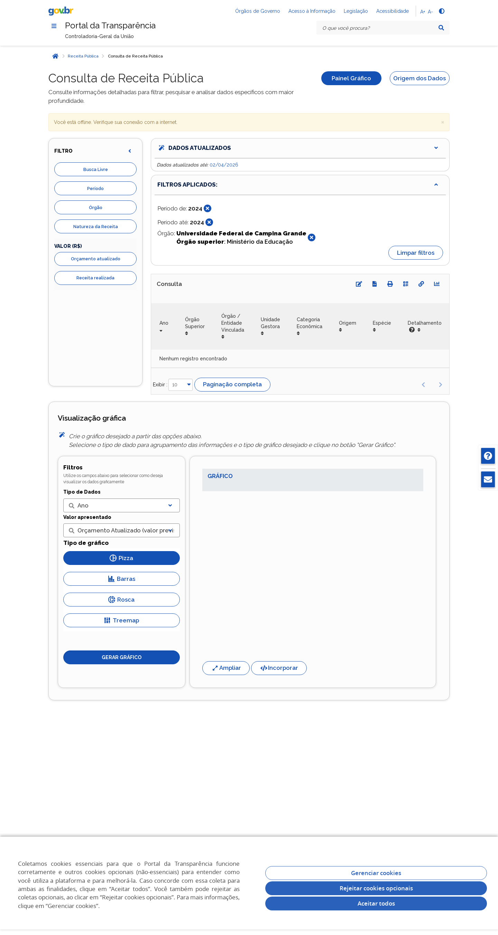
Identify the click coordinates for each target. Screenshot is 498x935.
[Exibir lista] (170, 505)
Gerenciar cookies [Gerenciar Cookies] (376, 873)
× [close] (442, 121)
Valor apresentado (87, 517)
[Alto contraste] (441, 11)
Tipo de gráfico (86, 542)
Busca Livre (95, 169)
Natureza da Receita (95, 226)
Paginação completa (232, 384)
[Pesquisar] (441, 27)
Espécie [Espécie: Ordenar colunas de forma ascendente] (382, 323)
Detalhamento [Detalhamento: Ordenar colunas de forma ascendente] (425, 326)
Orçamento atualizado (95, 258)
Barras (121, 578)
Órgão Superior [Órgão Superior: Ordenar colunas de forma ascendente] (195, 323)
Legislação (356, 11)
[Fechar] (207, 208)
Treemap (121, 620)
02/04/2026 (224, 165)
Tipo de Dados (82, 492)
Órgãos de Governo (257, 11)
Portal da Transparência (110, 25)
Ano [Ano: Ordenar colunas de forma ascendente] (163, 323)
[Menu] (53, 26)
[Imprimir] (390, 284)
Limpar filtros (415, 252)
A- (430, 12)
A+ (422, 12)
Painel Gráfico (351, 78)
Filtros (73, 467)
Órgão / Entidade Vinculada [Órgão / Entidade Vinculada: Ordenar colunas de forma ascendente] (232, 323)
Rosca (121, 599)
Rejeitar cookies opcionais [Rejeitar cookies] (376, 888)
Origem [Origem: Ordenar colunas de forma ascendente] (347, 323)
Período (95, 188)
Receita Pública (83, 56)
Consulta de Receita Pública (135, 56)
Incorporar (279, 667)
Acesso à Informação (311, 11)
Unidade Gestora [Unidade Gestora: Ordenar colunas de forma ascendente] (270, 323)
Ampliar (226, 667)
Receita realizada (95, 277)
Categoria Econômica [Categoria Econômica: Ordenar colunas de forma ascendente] (309, 323)
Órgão (95, 207)
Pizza (121, 558)
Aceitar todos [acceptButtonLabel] (376, 903)
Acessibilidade (392, 11)
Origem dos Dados (419, 78)
